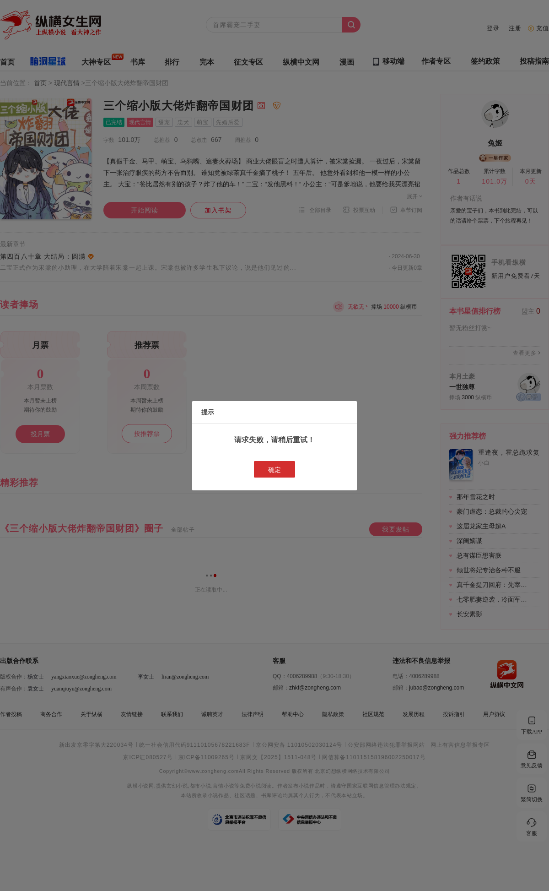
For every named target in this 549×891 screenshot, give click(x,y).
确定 (274, 469)
